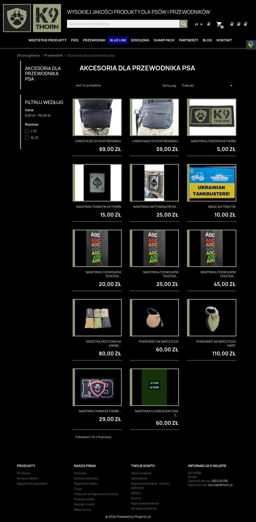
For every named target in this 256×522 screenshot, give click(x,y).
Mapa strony (82, 509)
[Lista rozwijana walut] (199, 24)
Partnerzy (188, 40)
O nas (78, 489)
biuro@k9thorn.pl (220, 485)
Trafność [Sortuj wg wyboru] (208, 85)
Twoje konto (143, 466)
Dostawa (80, 473)
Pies (74, 40)
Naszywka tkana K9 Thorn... (100, 411)
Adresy (136, 493)
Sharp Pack (164, 40)
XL (35, 138)
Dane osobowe (141, 473)
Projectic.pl (142, 517)
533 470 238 (220, 481)
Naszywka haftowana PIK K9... (155, 207)
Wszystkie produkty (47, 40)
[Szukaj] (127, 24)
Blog (207, 40)
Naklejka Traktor (222, 207)
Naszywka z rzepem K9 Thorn (213, 141)
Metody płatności (86, 478)
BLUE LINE (118, 40)
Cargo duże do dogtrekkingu (98, 141)
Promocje (23, 473)
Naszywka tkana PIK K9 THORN (98, 207)
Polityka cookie (84, 499)
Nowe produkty (27, 478)
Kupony (136, 498)
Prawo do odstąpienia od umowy (96, 494)
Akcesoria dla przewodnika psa (43, 73)
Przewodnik (94, 40)
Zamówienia (139, 478)
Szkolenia (140, 40)
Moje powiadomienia (145, 503)
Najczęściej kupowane (32, 483)
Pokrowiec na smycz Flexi (158, 341)
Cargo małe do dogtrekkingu (155, 141)
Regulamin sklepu (86, 483)
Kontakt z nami (84, 504)
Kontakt (224, 40)
